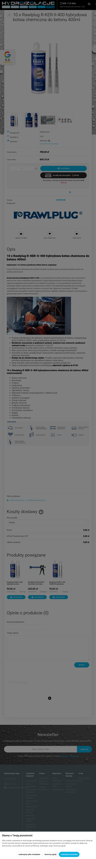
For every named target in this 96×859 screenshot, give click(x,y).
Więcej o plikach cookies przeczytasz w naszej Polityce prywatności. (28, 848)
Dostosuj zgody (50, 854)
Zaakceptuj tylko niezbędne (29, 854)
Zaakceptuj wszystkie (69, 854)
